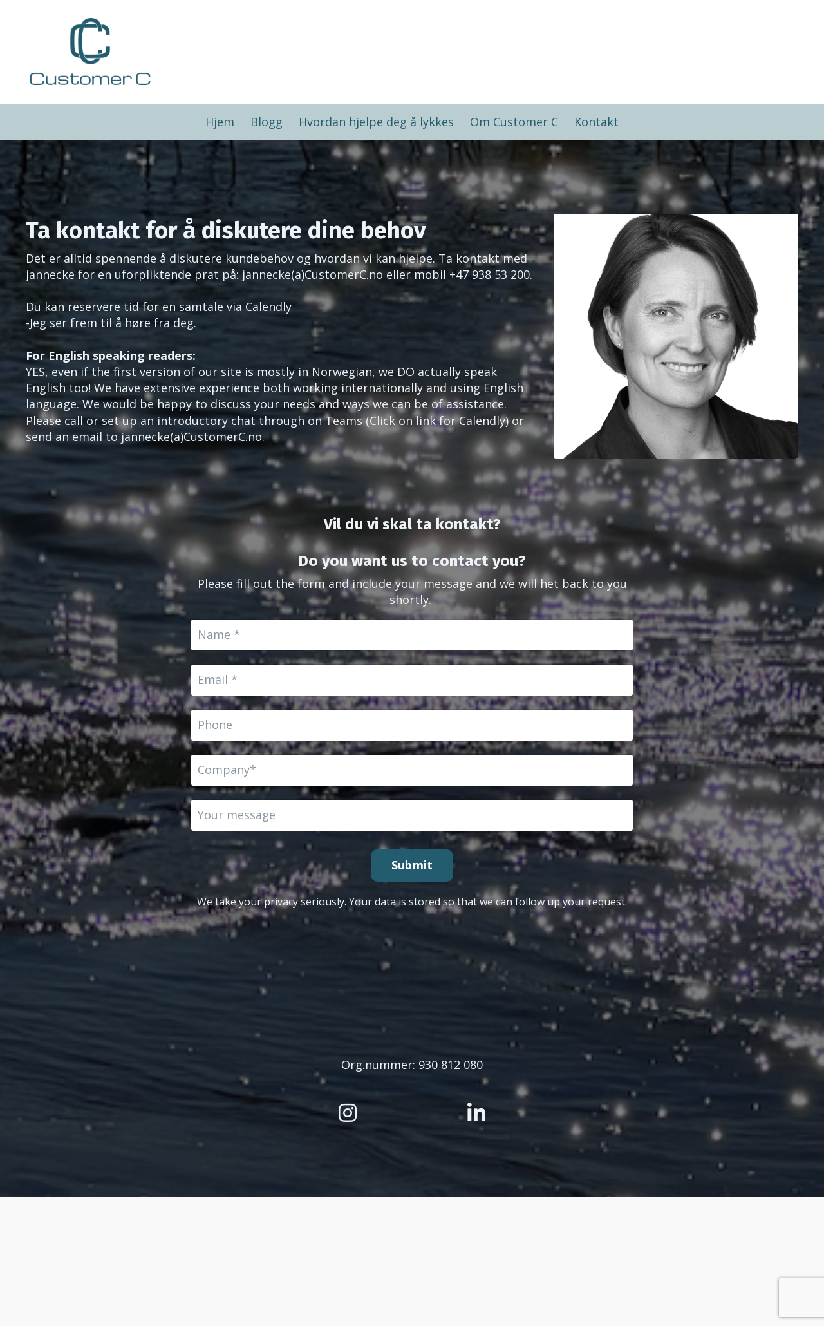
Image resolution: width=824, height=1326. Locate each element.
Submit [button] (412, 865)
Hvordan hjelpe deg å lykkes (376, 121)
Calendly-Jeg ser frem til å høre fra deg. (159, 314)
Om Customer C (514, 121)
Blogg (266, 121)
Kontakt (596, 121)
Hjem (219, 121)
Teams (343, 420)
